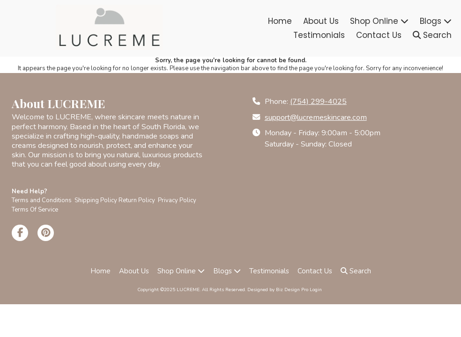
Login (316, 289)
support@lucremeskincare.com (316, 117)
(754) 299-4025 (318, 101)
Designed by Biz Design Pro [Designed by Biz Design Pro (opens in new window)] (277, 289)
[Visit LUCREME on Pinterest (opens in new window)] (45, 233)
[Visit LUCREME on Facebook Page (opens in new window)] (20, 233)
